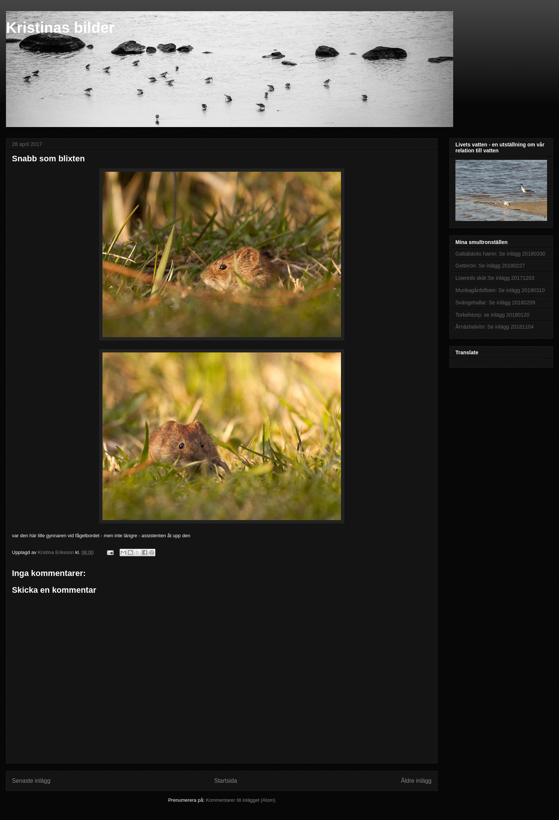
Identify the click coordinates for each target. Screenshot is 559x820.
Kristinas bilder (60, 27)
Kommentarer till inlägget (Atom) (240, 800)
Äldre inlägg (416, 781)
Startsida (225, 781)
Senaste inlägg (31, 781)
